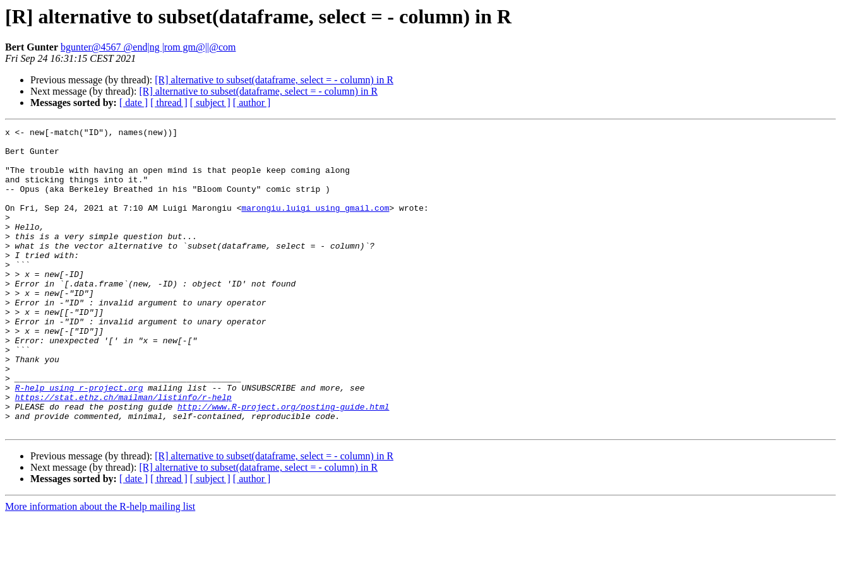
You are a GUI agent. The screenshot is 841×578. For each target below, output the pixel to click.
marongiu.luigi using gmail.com (315, 224)
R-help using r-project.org (79, 440)
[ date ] (133, 102)
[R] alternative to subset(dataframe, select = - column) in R (274, 79)
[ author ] (252, 102)
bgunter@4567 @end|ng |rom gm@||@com (148, 47)
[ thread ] (169, 102)
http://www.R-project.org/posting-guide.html (283, 463)
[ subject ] (210, 102)
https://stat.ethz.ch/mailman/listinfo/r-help (123, 451)
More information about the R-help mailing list (100, 567)
